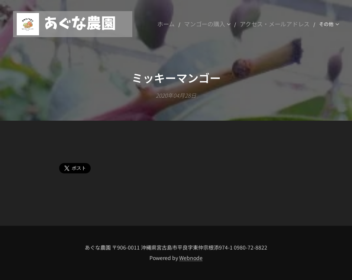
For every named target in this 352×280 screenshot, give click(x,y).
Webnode (191, 257)
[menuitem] (189, 24)
